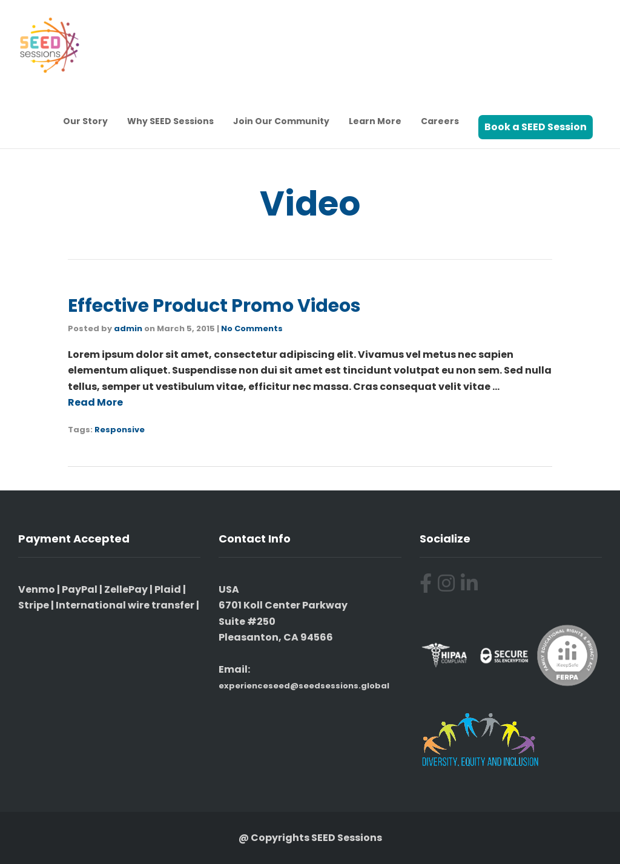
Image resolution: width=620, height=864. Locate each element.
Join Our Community (281, 121)
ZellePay (126, 589)
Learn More (375, 121)
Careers (440, 121)
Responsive (119, 429)
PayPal (79, 589)
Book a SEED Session (535, 127)
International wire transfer (125, 605)
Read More (95, 402)
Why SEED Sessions (170, 121)
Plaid (167, 589)
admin (128, 328)
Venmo (36, 589)
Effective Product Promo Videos (214, 305)
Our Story (85, 121)
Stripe (33, 605)
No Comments (252, 328)
